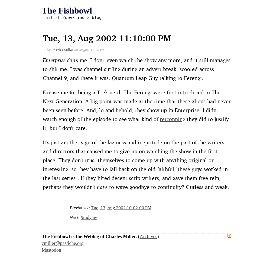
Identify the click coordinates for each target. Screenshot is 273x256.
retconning (172, 120)
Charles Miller (62, 51)
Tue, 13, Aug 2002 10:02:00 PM (121, 208)
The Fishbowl (67, 10)
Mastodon (51, 251)
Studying (89, 218)
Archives (148, 237)
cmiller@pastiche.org (63, 244)
